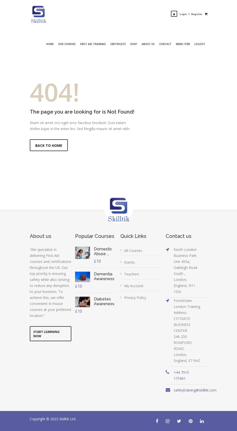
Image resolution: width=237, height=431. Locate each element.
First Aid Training (93, 44)
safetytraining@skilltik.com (195, 390)
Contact (165, 44)
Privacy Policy (135, 297)
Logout (199, 44)
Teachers (131, 274)
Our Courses (67, 44)
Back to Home (48, 145)
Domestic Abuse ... (103, 251)
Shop (133, 44)
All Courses (133, 250)
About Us (148, 44)
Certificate (118, 44)
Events (129, 262)
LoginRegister (186, 14)
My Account (133, 285)
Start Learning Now (46, 334)
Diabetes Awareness (104, 301)
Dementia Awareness (104, 276)
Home (50, 44)
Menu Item (183, 44)
